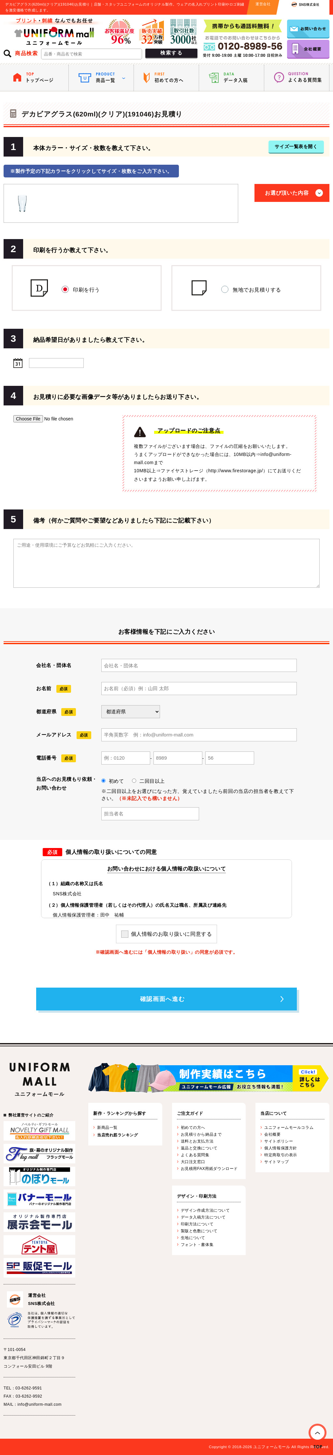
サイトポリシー (278, 1141)
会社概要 (272, 1134)
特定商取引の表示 (280, 1155)
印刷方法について (197, 1224)
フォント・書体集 (197, 1244)
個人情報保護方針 (280, 1148)
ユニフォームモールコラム (288, 1127)
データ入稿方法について (203, 1217)
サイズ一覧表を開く (296, 146)
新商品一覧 (107, 1127)
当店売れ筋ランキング (117, 1135)
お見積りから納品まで (201, 1134)
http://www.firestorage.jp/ (235, 470)
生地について (193, 1237)
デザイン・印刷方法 (197, 1196)
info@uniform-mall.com (40, 1404)
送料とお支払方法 (197, 1141)
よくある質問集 (195, 1155)
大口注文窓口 (193, 1161)
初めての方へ (193, 1127)
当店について (273, 1113)
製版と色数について (199, 1231)
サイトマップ (276, 1161)
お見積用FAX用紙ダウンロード (209, 1168)
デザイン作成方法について (205, 1210)
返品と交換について (199, 1148)
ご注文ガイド (190, 1113)
